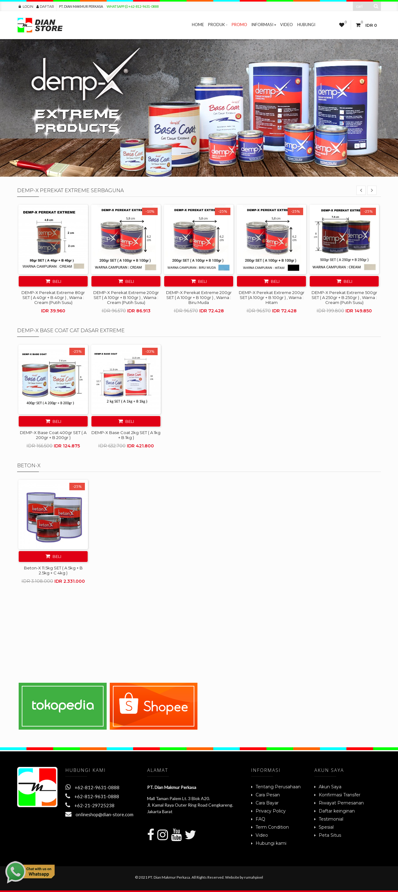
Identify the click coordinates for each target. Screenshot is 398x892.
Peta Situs (330, 835)
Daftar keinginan (337, 811)
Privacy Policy (271, 811)
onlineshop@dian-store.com (99, 814)
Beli (53, 281)
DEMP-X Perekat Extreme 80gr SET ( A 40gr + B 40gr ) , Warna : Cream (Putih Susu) (53, 297)
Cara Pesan (268, 795)
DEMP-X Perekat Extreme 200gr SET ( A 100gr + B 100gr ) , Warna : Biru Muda (199, 297)
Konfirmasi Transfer (339, 795)
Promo (239, 24)
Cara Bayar (267, 803)
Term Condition (272, 827)
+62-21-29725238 (89, 805)
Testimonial (331, 819)
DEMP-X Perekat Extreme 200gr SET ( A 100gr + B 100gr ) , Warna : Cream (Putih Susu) (126, 297)
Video (286, 24)
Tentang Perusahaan (278, 787)
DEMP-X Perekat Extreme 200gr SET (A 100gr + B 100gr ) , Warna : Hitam (271, 297)
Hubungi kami (271, 843)
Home (198, 24)
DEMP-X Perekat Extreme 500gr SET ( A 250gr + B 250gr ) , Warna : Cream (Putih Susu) (344, 297)
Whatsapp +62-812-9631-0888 (133, 6)
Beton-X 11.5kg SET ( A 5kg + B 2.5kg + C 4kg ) (53, 570)
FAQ (260, 819)
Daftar (45, 6)
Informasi (263, 24)
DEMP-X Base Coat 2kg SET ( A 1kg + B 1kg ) (125, 435)
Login (26, 6)
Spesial (326, 827)
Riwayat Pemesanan (341, 803)
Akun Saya (330, 787)
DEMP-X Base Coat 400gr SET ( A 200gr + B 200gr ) (53, 435)
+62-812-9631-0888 (92, 787)
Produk (218, 24)
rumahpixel (253, 877)
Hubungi (306, 24)
